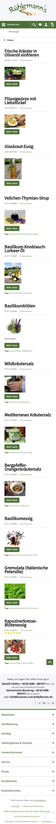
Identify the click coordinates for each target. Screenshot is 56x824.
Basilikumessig (18, 518)
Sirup (11, 234)
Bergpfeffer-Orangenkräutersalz (22, 467)
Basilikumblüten (19, 306)
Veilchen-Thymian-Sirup (26, 198)
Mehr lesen (12, 84)
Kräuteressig (14, 555)
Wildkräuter (28, 351)
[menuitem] (10, 25)
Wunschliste (41, 25)
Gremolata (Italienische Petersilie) (26, 569)
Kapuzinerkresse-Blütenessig (20, 623)
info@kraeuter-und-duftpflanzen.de (31, 697)
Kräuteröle (13, 293)
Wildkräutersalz (19, 363)
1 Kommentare (26, 630)
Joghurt (36, 234)
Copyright (15, 806)
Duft (35, 555)
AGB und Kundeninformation (27, 816)
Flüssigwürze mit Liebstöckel (20, 100)
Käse (30, 234)
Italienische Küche (16, 608)
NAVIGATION (11, 24)
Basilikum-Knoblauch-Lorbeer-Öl (25, 248)
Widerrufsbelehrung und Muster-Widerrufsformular (27, 811)
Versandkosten (40, 800)
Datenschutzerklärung (33, 806)
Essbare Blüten (21, 234)
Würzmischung (25, 293)
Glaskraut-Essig (18, 146)
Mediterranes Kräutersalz (27, 415)
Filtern (8, 40)
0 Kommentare (26, 60)
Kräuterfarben (27, 555)
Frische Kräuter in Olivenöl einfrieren (21, 53)
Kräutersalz (14, 402)
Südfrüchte (24, 505)
